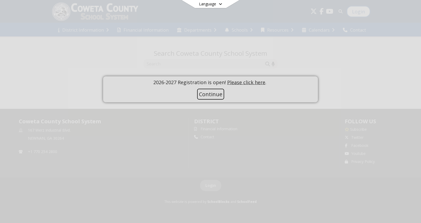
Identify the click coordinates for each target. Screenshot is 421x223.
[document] (210, 82)
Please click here (246, 82)
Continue (210, 94)
